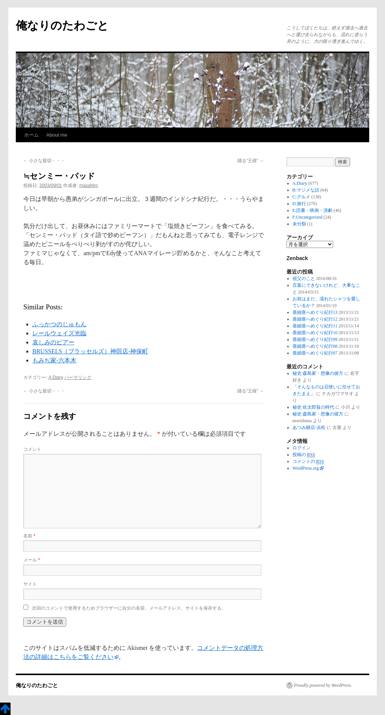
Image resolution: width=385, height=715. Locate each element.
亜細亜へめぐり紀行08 (315, 346)
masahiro (88, 185)
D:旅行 (299, 203)
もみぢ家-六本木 (54, 360)
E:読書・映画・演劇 (313, 210)
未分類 (299, 224)
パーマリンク (77, 377)
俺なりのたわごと (62, 25)
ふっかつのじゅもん (59, 324)
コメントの (308, 461)
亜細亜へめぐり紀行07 (315, 353)
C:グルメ (301, 196)
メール (31, 560)
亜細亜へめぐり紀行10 (315, 332)
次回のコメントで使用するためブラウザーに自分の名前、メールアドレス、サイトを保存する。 (129, 608)
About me (56, 135)
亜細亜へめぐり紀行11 (315, 326)
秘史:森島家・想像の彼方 (318, 373)
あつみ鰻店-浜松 (309, 427)
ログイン (302, 447)
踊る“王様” (250, 160)
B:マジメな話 (306, 190)
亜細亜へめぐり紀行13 (315, 312)
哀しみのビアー (53, 342)
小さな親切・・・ (44, 160)
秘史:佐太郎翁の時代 (313, 407)
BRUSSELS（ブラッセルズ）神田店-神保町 (90, 351)
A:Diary (56, 377)
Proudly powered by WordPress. (323, 685)
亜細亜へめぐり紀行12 (315, 319)
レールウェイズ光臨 (59, 333)
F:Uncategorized (308, 217)
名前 (29, 536)
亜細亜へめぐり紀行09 (315, 339)
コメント (32, 449)
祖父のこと (304, 278)
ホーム (31, 135)
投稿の (304, 455)
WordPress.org (306, 468)
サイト (30, 584)
